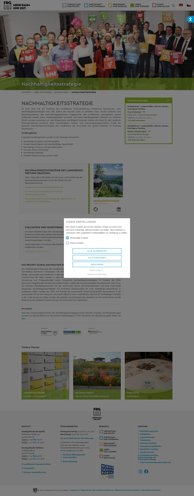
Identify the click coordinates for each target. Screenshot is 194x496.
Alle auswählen (97, 251)
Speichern (97, 264)
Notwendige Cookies (77, 237)
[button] (190, 19)
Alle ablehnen (97, 258)
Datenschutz (102, 274)
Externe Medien (75, 243)
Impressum (91, 274)
